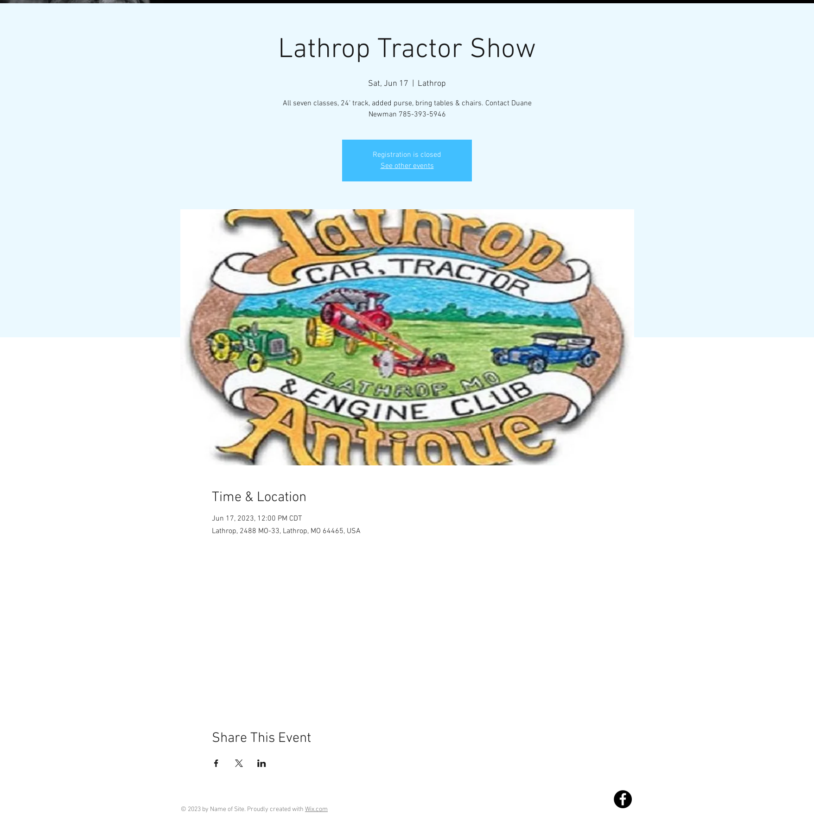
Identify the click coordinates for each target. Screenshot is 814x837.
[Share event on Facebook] (216, 763)
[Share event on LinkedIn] (261, 763)
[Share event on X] (239, 763)
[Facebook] (623, 799)
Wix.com (316, 809)
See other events (407, 166)
